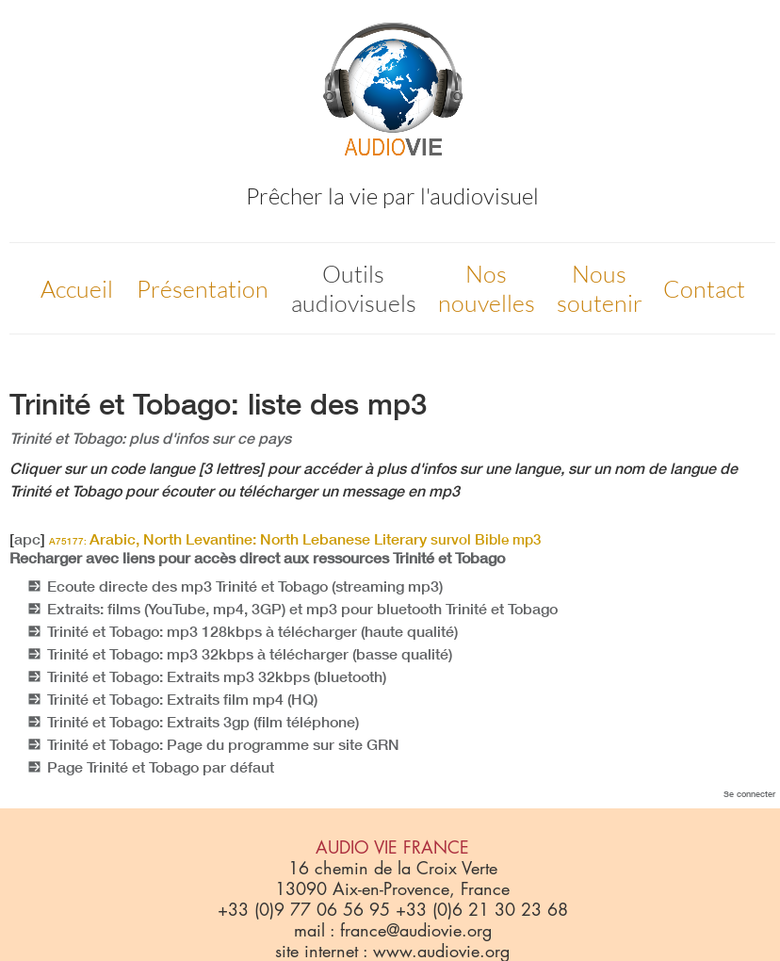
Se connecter (749, 794)
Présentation (202, 288)
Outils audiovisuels (353, 288)
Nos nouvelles (486, 288)
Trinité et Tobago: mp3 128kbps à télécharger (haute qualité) (252, 631)
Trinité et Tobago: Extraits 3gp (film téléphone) (203, 721)
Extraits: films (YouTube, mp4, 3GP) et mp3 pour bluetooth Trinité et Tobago (302, 608)
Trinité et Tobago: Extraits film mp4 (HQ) (182, 699)
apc (27, 538)
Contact (704, 288)
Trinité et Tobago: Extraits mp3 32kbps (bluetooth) (216, 676)
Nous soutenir (599, 288)
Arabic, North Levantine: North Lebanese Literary (295, 538)
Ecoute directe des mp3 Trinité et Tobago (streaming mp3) (245, 586)
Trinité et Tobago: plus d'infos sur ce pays (150, 438)
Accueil (77, 288)
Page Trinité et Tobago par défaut (160, 766)
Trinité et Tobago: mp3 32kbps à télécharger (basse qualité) (249, 653)
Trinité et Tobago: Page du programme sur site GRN (223, 744)
